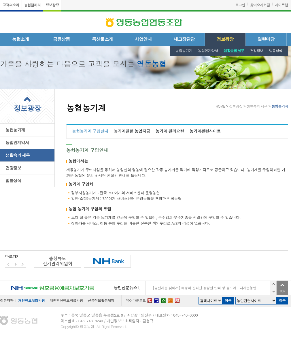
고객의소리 (11, 4)
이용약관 (6, 300)
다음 (274, 291)
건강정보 (256, 51)
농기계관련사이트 (205, 131)
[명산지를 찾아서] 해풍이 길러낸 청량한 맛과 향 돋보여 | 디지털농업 (204, 287)
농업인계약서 (208, 51)
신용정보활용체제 (101, 300)
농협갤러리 (32, 4)
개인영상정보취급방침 (66, 300)
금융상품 (61, 39)
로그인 (240, 4)
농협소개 (20, 39)
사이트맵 (281, 4)
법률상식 (275, 51)
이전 (274, 284)
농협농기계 (183, 51)
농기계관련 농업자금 (132, 131)
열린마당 (266, 39)
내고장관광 (184, 39)
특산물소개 (102, 39)
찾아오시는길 (260, 4)
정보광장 (52, 4)
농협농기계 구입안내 (90, 131)
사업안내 (143, 39)
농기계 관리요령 (170, 131)
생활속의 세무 (234, 51)
